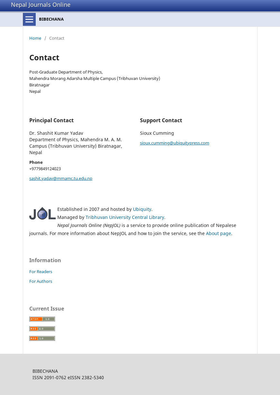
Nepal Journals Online (40, 4)
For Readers (40, 271)
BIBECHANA (51, 19)
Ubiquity (142, 209)
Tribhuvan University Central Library (125, 217)
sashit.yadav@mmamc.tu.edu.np (60, 178)
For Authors (40, 281)
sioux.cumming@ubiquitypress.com (174, 143)
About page (218, 233)
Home (35, 38)
